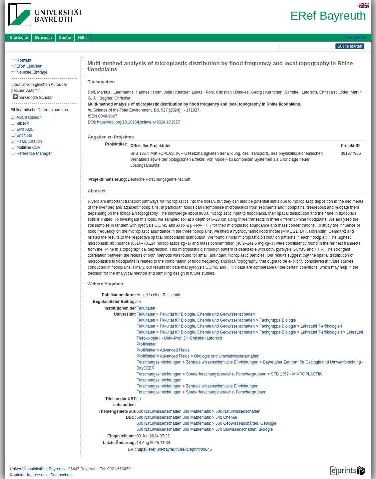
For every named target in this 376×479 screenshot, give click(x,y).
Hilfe (82, 37)
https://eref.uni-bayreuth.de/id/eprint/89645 (174, 449)
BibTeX (23, 123)
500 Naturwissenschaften (237, 411)
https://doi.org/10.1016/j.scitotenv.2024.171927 (138, 122)
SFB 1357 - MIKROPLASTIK (296, 374)
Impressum (37, 475)
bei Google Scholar (33, 97)
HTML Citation (29, 141)
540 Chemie (226, 417)
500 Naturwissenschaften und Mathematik (174, 411)
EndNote (24, 135)
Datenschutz (61, 475)
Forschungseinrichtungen (159, 362)
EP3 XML (25, 129)
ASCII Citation (29, 117)
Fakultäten (146, 308)
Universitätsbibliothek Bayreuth (38, 469)
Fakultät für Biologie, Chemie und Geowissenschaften (207, 314)
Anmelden (355, 37)
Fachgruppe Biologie (277, 320)
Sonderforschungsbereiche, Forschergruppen (226, 374)
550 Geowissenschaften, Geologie (245, 423)
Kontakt (17, 475)
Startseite (19, 37)
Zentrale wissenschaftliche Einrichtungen (222, 362)
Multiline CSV (29, 147)
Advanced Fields (174, 350)
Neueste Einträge (32, 72)
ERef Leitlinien (29, 66)
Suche (65, 37)
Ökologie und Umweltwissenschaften (226, 356)
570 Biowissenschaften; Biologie (244, 429)
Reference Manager (34, 153)
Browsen (43, 37)
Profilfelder (146, 344)
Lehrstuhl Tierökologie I (321, 326)
